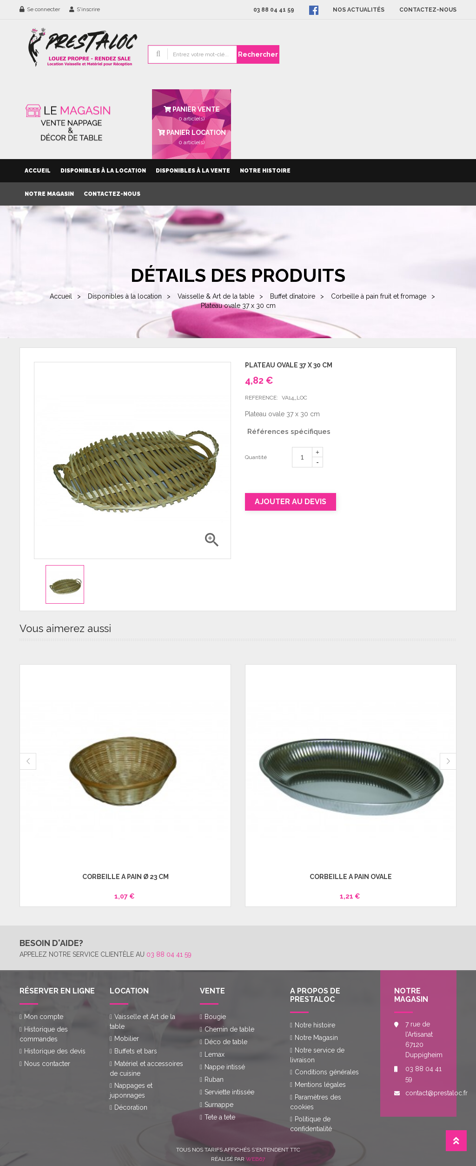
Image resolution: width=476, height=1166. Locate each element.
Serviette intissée (229, 1092)
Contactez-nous (112, 194)
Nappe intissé (225, 1067)
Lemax (215, 1054)
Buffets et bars (135, 1051)
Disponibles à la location (103, 170)
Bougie (215, 1016)
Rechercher (258, 54)
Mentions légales (320, 1084)
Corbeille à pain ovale (351, 876)
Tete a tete (220, 1117)
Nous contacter (47, 1063)
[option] (65, 584)
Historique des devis (55, 1051)
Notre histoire (265, 170)
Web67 (255, 1159)
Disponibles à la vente (193, 170)
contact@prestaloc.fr (424, 1093)
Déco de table (226, 1042)
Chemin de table (229, 1029)
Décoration (130, 1107)
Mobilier (126, 1038)
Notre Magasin (49, 194)
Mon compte (43, 1016)
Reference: (261, 397)
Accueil (38, 170)
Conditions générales (327, 1072)
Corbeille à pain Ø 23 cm (125, 876)
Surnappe (219, 1104)
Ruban (214, 1079)
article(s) (191, 136)
